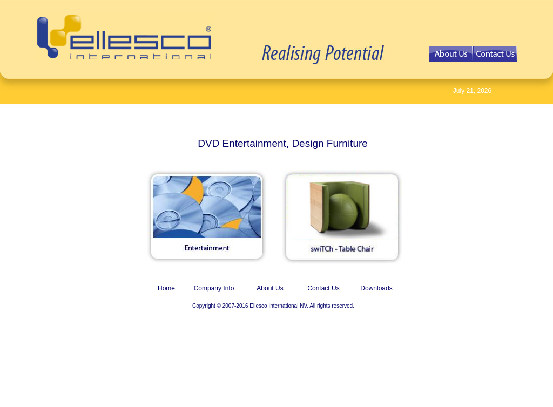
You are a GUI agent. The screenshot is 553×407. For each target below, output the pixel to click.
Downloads (376, 288)
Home (166, 288)
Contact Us (323, 288)
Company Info (214, 288)
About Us (270, 288)
